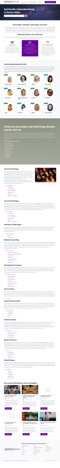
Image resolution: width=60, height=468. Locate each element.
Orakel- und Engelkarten (12, 193)
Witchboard (10, 265)
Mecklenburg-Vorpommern (38, 453)
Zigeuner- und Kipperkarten (13, 198)
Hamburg (23, 460)
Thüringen (47, 457)
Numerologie (10, 284)
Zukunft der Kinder (11, 340)
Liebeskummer (10, 314)
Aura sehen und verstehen (12, 255)
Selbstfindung (7, 159)
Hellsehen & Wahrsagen (9, 147)
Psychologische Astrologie (12, 285)
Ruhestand (10, 358)
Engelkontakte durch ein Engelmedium (15, 256)
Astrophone (12, 69)
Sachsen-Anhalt (48, 453)
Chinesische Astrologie (12, 278)
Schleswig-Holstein (49, 455)
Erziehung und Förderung (12, 334)
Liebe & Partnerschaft (9, 154)
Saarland (35, 460)
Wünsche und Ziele (11, 380)
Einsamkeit (10, 373)
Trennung (9, 318)
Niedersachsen (36, 455)
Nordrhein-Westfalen (37, 457)
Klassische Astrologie (11, 282)
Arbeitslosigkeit (10, 355)
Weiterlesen (8, 412)
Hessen (35, 452)
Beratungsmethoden (32, 2)
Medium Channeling (8, 149)
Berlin (23, 455)
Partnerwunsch (10, 316)
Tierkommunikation (11, 263)
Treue (9, 319)
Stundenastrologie (11, 289)
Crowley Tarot (10, 190)
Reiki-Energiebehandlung (12, 261)
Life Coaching (7, 153)
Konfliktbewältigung (11, 356)
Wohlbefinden (10, 379)
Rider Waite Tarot (11, 195)
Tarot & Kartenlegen (8, 146)
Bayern (23, 453)
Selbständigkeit (10, 360)
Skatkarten (10, 196)
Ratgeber (40, 2)
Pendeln (9, 238)
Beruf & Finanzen (8, 158)
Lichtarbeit (10, 260)
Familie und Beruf (11, 336)
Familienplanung (11, 338)
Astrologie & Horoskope (9, 151)
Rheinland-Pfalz (36, 458)
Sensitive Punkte (11, 287)
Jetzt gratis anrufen (50, 2)
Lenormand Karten (11, 191)
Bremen (23, 458)
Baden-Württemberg (25, 452)
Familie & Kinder (8, 156)
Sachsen (47, 452)
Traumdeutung (10, 240)
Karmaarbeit (10, 375)
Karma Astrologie (11, 280)
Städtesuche (23, 2)
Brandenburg (24, 457)
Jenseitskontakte (11, 258)
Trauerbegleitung (11, 377)
